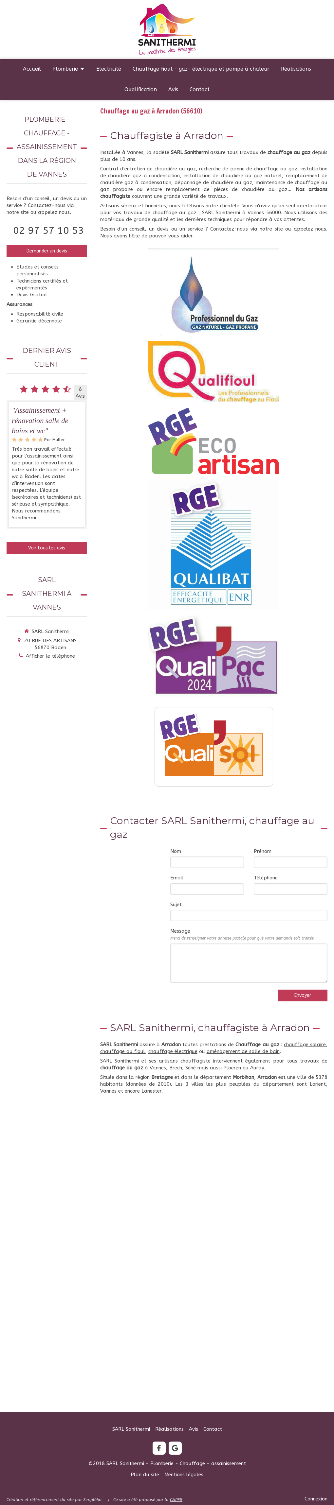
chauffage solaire (305, 1044)
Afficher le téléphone (50, 656)
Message (242, 934)
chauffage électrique (172, 1051)
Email (176, 878)
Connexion (316, 1499)
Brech (175, 1068)
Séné (190, 1068)
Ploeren (232, 1068)
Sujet (176, 905)
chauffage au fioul (122, 1051)
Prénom (262, 851)
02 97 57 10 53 (48, 230)
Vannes (158, 1068)
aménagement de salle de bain (243, 1051)
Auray (257, 1068)
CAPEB (176, 1499)
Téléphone (266, 878)
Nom (175, 851)
